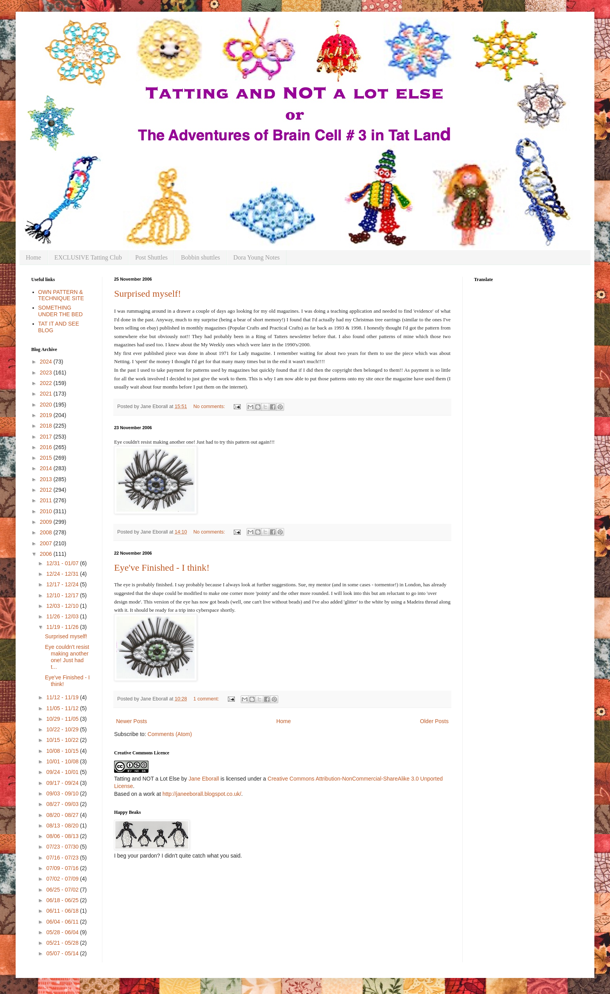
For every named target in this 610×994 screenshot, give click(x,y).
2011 (47, 500)
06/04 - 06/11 (63, 922)
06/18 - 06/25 (63, 900)
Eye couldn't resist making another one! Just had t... (67, 657)
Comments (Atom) (170, 734)
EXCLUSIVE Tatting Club (88, 257)
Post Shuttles (151, 257)
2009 (47, 522)
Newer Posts (131, 721)
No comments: (210, 406)
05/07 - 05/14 (63, 953)
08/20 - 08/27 (63, 815)
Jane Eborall (203, 778)
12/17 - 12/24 (63, 584)
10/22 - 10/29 (63, 729)
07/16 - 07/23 (63, 857)
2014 (47, 468)
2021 (47, 393)
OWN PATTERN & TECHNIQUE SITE (61, 295)
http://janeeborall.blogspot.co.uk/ (202, 794)
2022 (47, 383)
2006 (47, 554)
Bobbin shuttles (200, 257)
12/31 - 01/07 (63, 563)
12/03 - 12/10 (63, 606)
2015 (47, 458)
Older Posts (434, 721)
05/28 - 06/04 (63, 932)
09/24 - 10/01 (63, 772)
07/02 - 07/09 (63, 879)
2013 (47, 479)
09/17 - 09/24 (63, 783)
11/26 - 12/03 (63, 616)
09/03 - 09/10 (63, 793)
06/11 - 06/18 (63, 911)
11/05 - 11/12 (63, 708)
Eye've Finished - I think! (161, 567)
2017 (47, 436)
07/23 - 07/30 (63, 847)
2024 (47, 361)
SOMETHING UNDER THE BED (60, 310)
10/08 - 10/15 (63, 751)
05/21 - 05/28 (63, 943)
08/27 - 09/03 (63, 804)
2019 (47, 415)
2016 (47, 447)
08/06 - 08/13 (63, 836)
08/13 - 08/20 (63, 825)
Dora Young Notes (256, 257)
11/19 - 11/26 (63, 627)
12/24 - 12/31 (63, 574)
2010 (47, 511)
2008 (47, 532)
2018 (47, 426)
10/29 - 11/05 (63, 719)
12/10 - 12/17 (63, 595)
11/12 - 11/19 (63, 697)
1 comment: (206, 699)
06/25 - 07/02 (63, 890)
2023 (47, 372)
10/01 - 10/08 (63, 761)
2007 (47, 543)
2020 (47, 404)
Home (33, 257)
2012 (47, 490)
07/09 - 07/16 (63, 868)
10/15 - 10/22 (63, 740)
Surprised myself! (147, 293)
